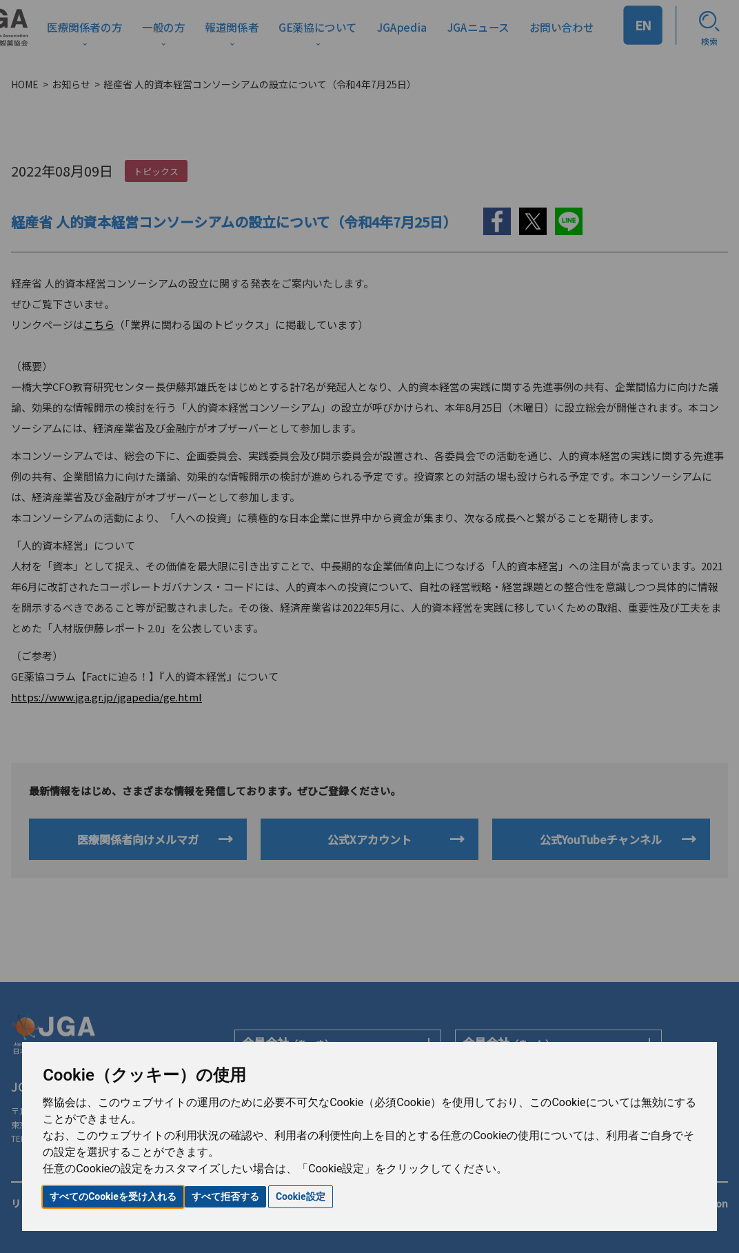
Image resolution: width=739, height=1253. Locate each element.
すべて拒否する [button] (225, 1196)
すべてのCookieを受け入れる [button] (113, 1196)
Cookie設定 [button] (300, 1196)
